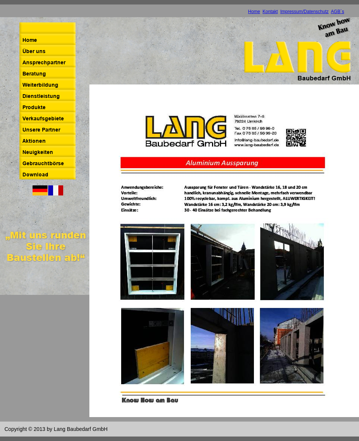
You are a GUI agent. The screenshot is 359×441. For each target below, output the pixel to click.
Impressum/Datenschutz (304, 11)
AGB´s (337, 11)
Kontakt (270, 11)
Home (254, 11)
